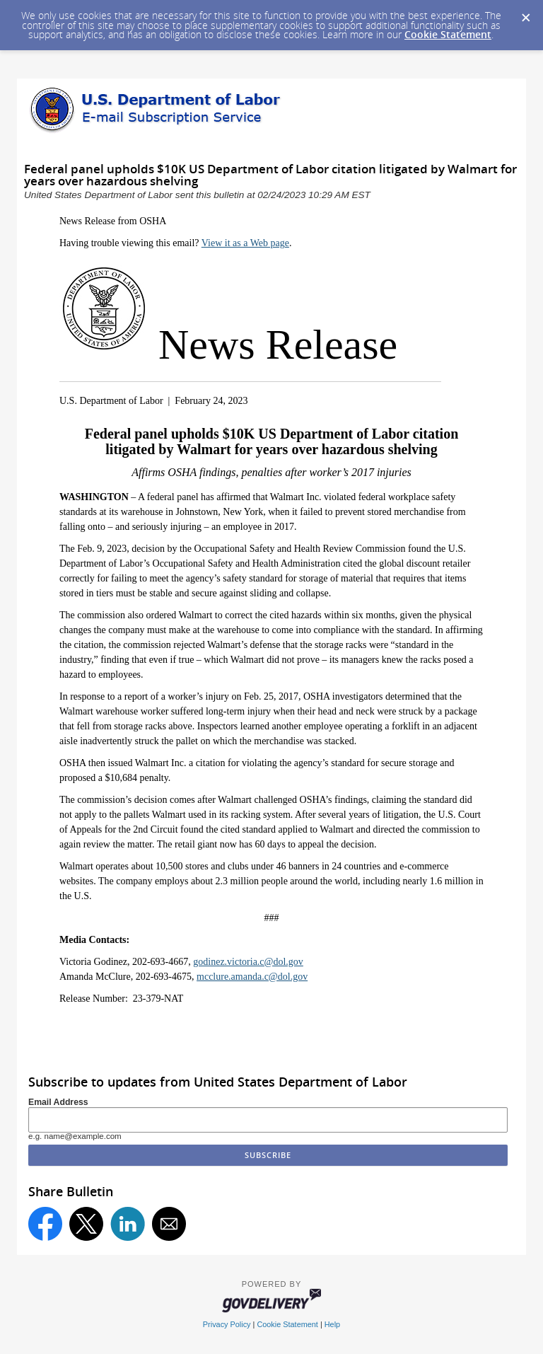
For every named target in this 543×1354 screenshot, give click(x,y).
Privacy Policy (227, 1324)
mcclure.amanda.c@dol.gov (252, 976)
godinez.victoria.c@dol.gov (248, 961)
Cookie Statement (447, 34)
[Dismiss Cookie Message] (525, 13)
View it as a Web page (245, 243)
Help (332, 1324)
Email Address (58, 1102)
